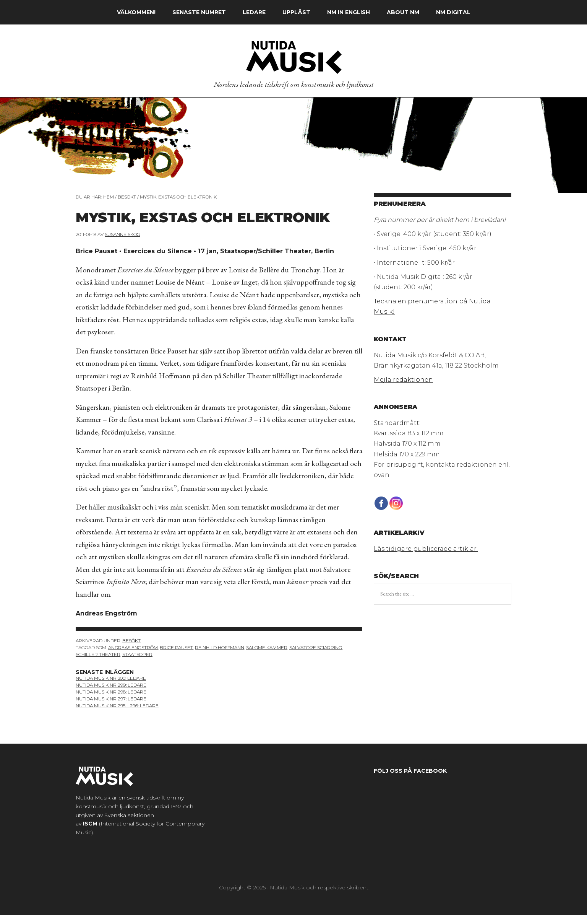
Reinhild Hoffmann (219, 647)
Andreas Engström (133, 647)
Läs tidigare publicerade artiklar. (426, 548)
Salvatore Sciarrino (315, 647)
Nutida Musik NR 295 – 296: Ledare (117, 705)
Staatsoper (137, 654)
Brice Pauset (176, 647)
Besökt (131, 640)
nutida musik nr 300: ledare (111, 678)
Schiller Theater (98, 654)
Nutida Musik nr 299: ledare (111, 685)
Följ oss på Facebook (410, 770)
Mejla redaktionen (403, 379)
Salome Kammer (266, 647)
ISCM (90, 823)
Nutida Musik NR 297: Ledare (111, 699)
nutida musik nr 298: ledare (111, 692)
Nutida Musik (293, 57)
